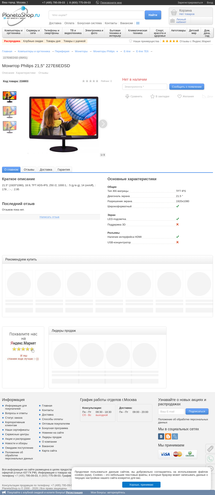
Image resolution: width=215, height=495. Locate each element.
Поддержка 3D (117, 224)
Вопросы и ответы (16, 413)
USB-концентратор (119, 242)
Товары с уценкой (74, 41)
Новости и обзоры (16, 443)
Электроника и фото (94, 32)
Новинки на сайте (53, 432)
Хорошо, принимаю (141, 484)
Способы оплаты (52, 419)
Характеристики (25, 72)
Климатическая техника (137, 32)
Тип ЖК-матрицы (118, 191)
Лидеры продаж (52, 437)
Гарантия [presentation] (64, 169)
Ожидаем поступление (19, 447)
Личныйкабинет (178, 20)
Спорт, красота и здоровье (160, 33)
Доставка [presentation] (46, 169)
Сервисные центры (17, 434)
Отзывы (43, 72)
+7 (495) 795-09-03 (53, 2)
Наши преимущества (146, 41)
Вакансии (126, 23)
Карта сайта (49, 450)
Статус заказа (13, 417)
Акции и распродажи (18, 438)
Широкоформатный (119, 206)
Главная (7, 51)
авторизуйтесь (116, 492)
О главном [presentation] (11, 169)
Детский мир (194, 32)
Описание (8, 72)
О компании (49, 441)
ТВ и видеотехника (72, 32)
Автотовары (178, 30)
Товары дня (53, 41)
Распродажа (12, 41)
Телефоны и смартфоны (51, 32)
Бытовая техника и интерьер (115, 33)
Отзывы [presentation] (29, 169)
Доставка (55, 23)
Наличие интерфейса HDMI (125, 236)
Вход (210, 2)
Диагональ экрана (119, 196)
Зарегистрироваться (190, 2)
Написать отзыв (49, 217)
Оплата (69, 23)
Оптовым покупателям (56, 423)
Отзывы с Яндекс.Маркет (195, 41)
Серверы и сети (33, 32)
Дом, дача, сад (207, 33)
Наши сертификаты (17, 429)
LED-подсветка (117, 219)
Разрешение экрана (120, 201)
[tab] (11, 169)
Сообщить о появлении (186, 86)
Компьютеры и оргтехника (14, 32)
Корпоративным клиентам (15, 424)
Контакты (111, 23)
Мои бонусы (98, 492)
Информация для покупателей (16, 407)
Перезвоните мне (111, 2)
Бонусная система (89, 23)
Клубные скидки (33, 41)
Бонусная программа (55, 428)
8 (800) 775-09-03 (80, 2)
